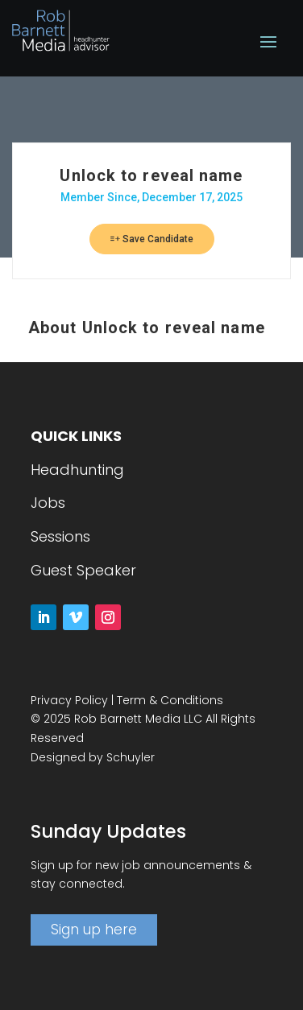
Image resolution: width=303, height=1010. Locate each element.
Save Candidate (151, 239)
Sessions (60, 536)
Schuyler (130, 757)
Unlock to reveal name (151, 175)
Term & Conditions (170, 700)
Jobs (48, 503)
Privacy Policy (69, 700)
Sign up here (94, 929)
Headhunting (77, 470)
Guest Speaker (83, 570)
